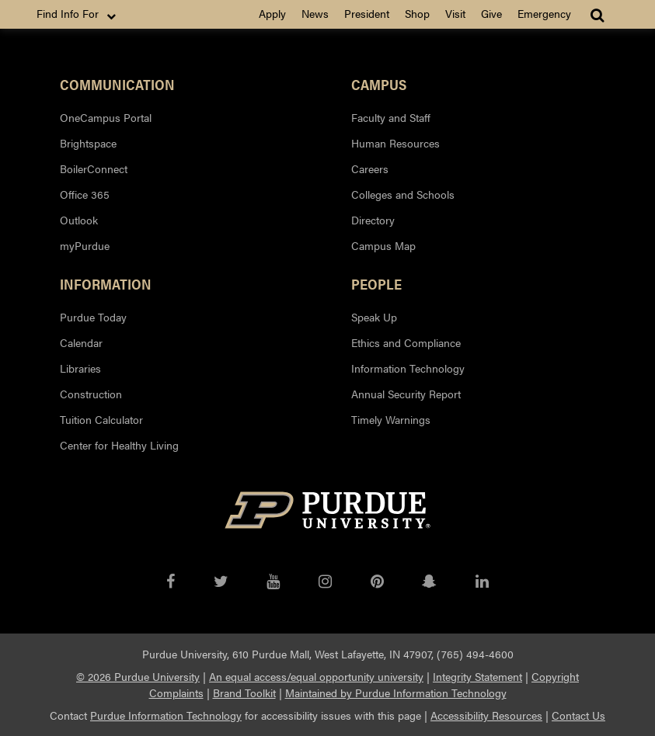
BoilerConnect (93, 168)
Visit (455, 13)
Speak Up (374, 317)
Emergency (544, 13)
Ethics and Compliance (406, 342)
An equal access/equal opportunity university (316, 676)
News (315, 13)
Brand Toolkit (244, 692)
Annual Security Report (406, 393)
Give (491, 13)
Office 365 (85, 194)
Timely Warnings (390, 419)
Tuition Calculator (101, 419)
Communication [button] (117, 84)
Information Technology (408, 368)
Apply (272, 13)
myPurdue (85, 245)
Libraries (80, 368)
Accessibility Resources (486, 715)
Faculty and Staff (390, 117)
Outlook (79, 219)
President (366, 13)
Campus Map (383, 245)
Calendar (81, 342)
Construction (91, 393)
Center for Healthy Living (119, 445)
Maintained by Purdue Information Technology (396, 692)
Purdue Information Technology (166, 715)
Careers (369, 168)
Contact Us (578, 715)
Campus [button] (378, 84)
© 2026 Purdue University (138, 676)
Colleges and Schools (403, 194)
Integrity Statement (477, 676)
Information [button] (106, 283)
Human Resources (395, 143)
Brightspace (88, 143)
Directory (373, 219)
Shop (417, 13)
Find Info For (78, 14)
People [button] (376, 283)
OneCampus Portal (106, 117)
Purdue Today (93, 317)
